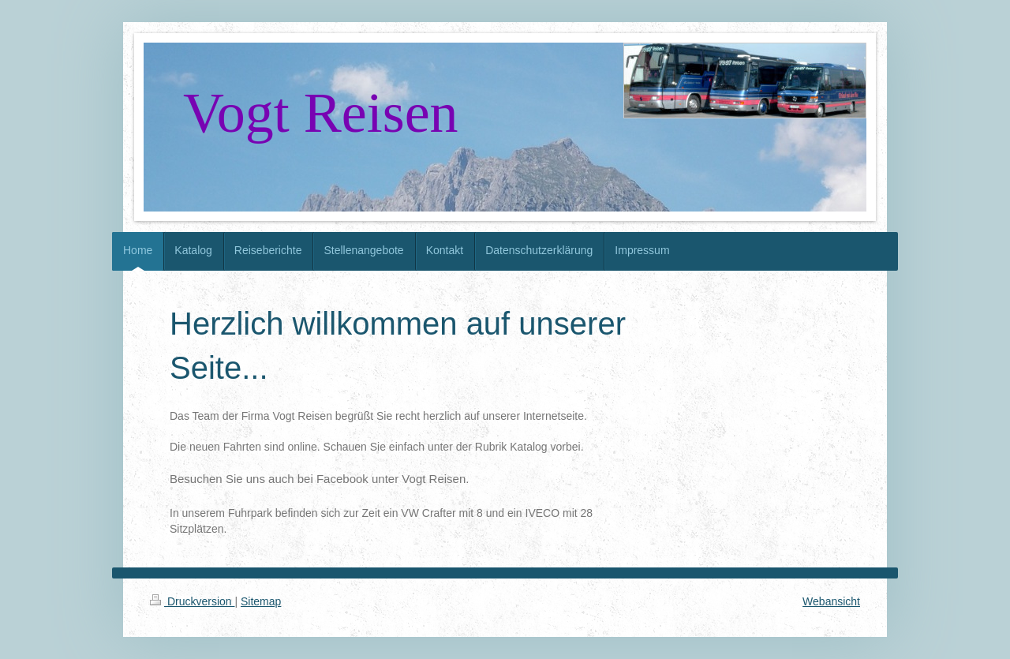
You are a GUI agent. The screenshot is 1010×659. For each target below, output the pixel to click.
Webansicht (831, 601)
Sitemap (261, 601)
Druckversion (192, 601)
